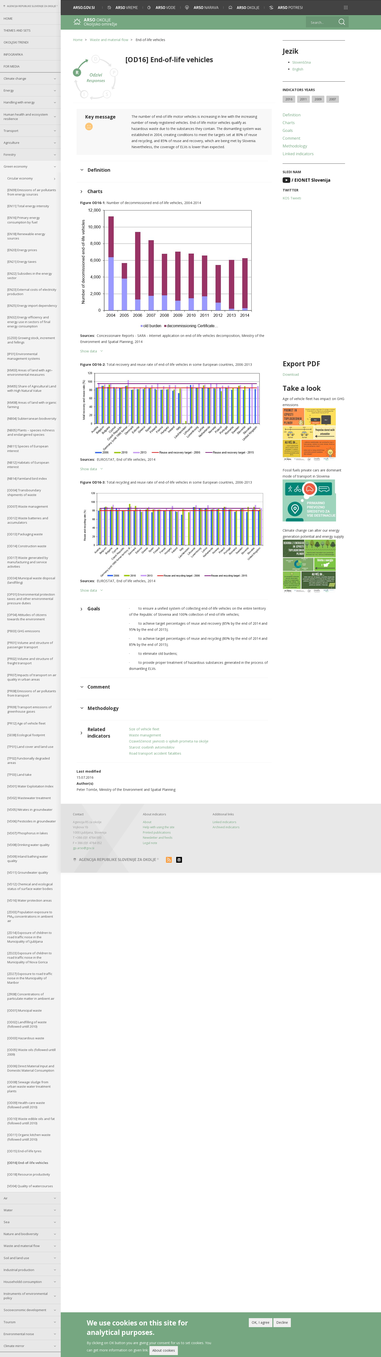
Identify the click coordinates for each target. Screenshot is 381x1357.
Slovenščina (301, 62)
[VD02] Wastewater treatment (29, 798)
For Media (11, 66)
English (297, 69)
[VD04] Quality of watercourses (30, 1186)
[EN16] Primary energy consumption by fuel (23, 219)
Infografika (13, 54)
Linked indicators (298, 153)
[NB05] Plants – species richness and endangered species (31, 432)
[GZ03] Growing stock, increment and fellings (31, 340)
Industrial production (19, 1270)
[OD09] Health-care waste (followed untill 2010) (26, 1105)
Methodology (295, 146)
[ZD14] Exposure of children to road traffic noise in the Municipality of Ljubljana (29, 937)
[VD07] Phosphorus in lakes (27, 833)
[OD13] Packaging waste (25, 534)
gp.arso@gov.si (83, 848)
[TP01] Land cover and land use (30, 746)
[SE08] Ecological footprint (26, 735)
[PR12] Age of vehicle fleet (26, 723)
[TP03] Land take (19, 774)
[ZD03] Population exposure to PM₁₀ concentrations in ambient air (30, 916)
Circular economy (20, 178)
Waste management (145, 735)
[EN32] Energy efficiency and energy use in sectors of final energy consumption (28, 321)
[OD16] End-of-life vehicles (27, 1163)
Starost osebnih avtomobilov (151, 747)
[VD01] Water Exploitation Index (30, 786)
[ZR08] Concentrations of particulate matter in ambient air (30, 996)
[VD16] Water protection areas (29, 900)
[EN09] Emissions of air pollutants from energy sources (31, 192)
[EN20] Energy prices (22, 250)
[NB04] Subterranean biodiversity (31, 418)
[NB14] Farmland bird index (27, 478)
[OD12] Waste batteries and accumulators (27, 520)
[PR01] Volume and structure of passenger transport (30, 644)
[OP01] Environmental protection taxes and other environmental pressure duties (31, 598)
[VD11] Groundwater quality (27, 872)
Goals (288, 130)
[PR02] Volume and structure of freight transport (30, 661)
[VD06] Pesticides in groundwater (31, 821)
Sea (6, 1222)
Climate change (15, 78)
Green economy (15, 166)
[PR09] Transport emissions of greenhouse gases (29, 709)
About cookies (163, 1350)
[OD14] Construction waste (26, 546)
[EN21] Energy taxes (21, 261)
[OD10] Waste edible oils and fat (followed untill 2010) (31, 1121)
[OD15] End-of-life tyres (24, 1151)
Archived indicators (226, 827)
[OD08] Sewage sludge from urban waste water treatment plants (29, 1086)
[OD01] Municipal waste (24, 1010)
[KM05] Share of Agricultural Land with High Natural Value (31, 388)
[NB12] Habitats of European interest (28, 464)
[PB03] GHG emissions (23, 631)
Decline (282, 1322)
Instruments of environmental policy (26, 1295)
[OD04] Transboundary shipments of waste (24, 492)
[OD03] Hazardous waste (25, 1038)
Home (8, 18)
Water (8, 1210)
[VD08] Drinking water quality (28, 845)
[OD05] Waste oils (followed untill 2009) (31, 1052)
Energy (9, 90)
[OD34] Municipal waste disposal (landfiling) (31, 580)
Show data (88, 351)
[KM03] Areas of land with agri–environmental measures (30, 372)
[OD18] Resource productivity (28, 1174)
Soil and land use (16, 1258)
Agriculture (11, 142)
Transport (11, 130)
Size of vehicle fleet (144, 729)
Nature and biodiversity (21, 1234)
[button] (346, 7)
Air (6, 1198)
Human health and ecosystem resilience (26, 116)
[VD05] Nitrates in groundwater (29, 809)
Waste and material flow (22, 1246)
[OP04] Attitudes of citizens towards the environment (27, 617)
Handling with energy (19, 102)
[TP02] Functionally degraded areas (28, 760)
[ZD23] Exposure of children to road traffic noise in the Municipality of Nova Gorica (29, 957)
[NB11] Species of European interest (27, 448)
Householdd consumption (23, 1282)
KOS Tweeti (292, 198)
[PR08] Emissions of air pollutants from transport (31, 693)
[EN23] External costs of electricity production (31, 291)
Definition (292, 115)
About (147, 822)
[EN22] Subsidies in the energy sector (29, 275)
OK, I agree (260, 1322)
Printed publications (157, 832)
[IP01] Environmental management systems (23, 356)
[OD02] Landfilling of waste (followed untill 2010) (27, 1024)
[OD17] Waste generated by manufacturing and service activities (27, 562)
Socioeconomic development (25, 1310)
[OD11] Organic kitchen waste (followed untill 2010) (29, 1137)
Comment (291, 138)
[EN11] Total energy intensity (28, 206)
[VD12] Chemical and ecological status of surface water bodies (30, 886)
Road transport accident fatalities (155, 753)
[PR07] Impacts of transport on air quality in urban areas (31, 677)
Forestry (10, 154)
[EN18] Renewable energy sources (26, 236)
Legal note (150, 843)
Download (291, 374)
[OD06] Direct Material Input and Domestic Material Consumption (30, 1068)
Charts (289, 122)
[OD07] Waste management (27, 506)
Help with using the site (158, 827)
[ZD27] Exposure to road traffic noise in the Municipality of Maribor (29, 978)
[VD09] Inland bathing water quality (27, 858)
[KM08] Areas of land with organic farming (31, 404)
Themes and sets (17, 30)
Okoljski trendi (16, 42)
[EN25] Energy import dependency (32, 305)
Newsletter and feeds (157, 838)
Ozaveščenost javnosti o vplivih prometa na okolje (168, 741)
